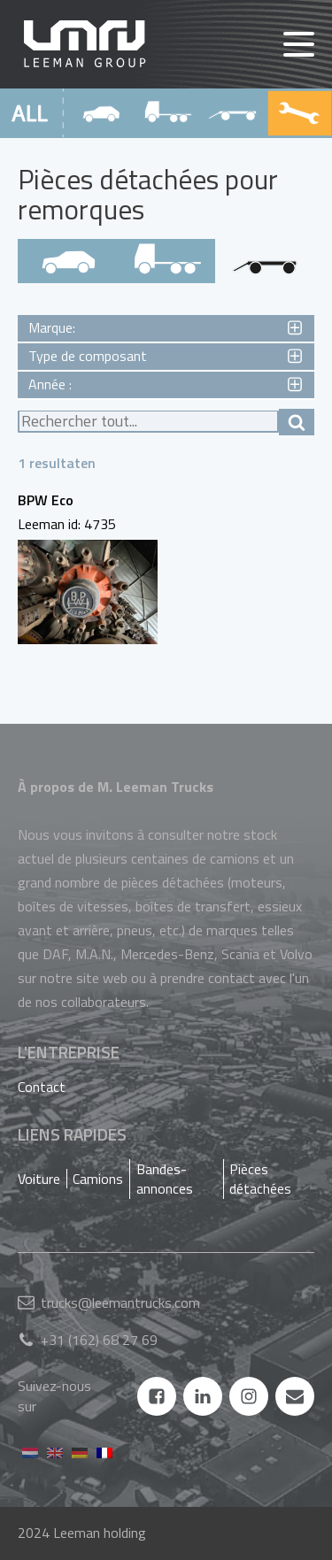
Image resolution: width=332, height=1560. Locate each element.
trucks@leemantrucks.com (120, 1302)
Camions (98, 1178)
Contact (42, 1086)
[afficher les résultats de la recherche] (296, 422)
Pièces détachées (260, 1179)
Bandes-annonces (164, 1179)
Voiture (39, 1178)
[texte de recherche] (148, 422)
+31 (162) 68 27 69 (99, 1339)
